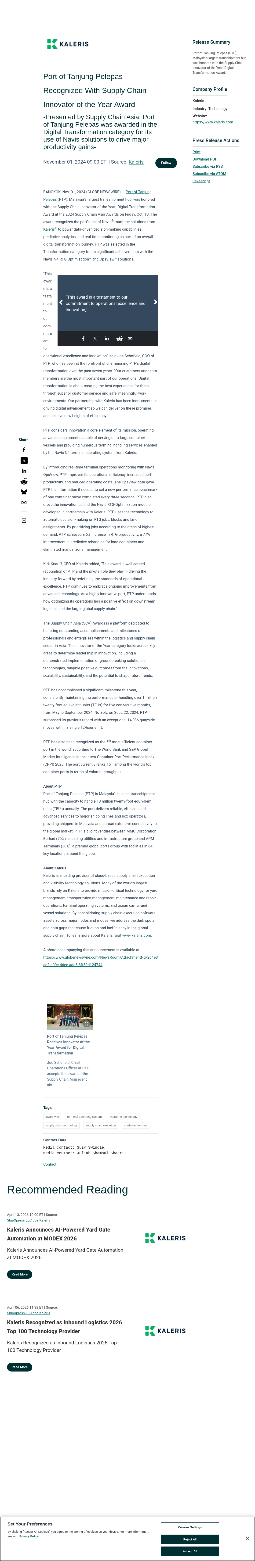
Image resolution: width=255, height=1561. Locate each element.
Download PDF (205, 159)
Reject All (190, 1541)
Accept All (190, 1553)
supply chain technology (61, 1125)
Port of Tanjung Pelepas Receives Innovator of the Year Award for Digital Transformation (68, 1044)
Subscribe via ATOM (209, 173)
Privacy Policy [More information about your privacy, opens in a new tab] (29, 1538)
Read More (20, 1274)
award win (52, 1116)
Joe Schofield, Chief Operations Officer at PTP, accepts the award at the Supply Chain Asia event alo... (68, 1073)
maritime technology (123, 1116)
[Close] (247, 1540)
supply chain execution (101, 1125)
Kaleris (136, 162)
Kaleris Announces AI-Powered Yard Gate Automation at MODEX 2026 (58, 1234)
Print (196, 152)
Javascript (201, 181)
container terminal (136, 1125)
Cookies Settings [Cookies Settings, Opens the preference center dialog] (190, 1529)
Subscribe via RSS (208, 166)
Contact (49, 1164)
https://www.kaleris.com (213, 122)
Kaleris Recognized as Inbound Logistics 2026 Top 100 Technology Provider (64, 1327)
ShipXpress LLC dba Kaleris (28, 1220)
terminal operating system (84, 1116)
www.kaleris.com (136, 935)
